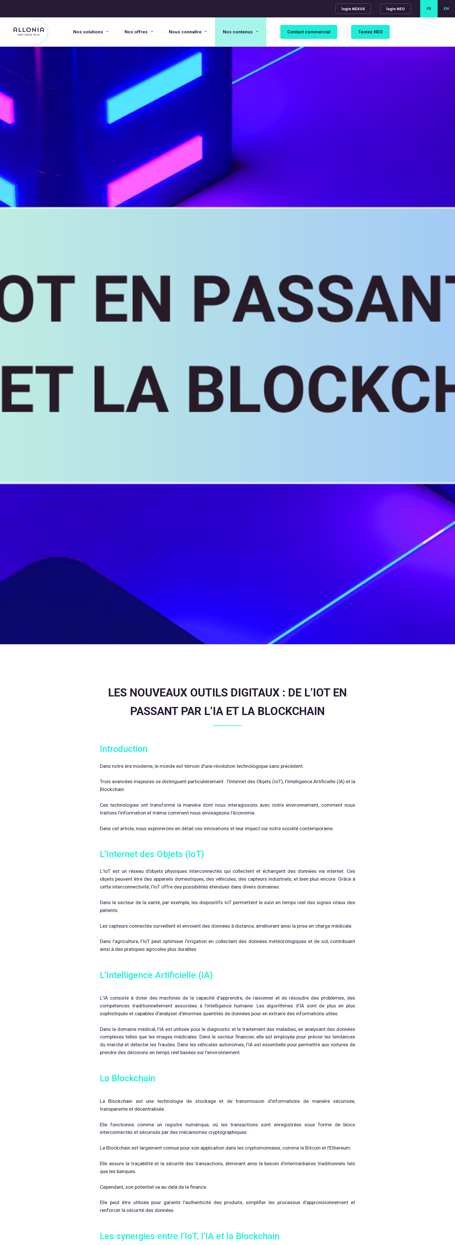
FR (429, 8)
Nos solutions (88, 32)
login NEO (395, 9)
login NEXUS (353, 9)
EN (446, 8)
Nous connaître (185, 32)
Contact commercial (308, 32)
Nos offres (136, 32)
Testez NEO (370, 32)
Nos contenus (238, 32)
